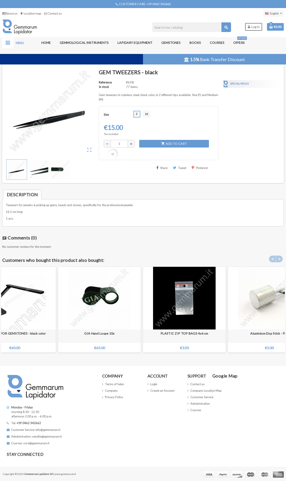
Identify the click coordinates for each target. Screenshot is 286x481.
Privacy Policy (114, 397)
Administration (200, 403)
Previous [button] (272, 259)
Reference (105, 82)
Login (153, 384)
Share (162, 168)
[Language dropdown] (273, 13)
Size (106, 114)
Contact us (53, 13)
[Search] (191, 27)
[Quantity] (119, 143)
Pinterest (200, 168)
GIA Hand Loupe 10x (99, 333)
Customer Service (201, 397)
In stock (104, 87)
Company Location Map (206, 390)
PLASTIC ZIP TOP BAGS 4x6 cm (184, 333)
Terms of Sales (114, 384)
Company (111, 390)
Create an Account (162, 390)
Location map (30, 13)
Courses (195, 410)
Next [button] (279, 259)
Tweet (179, 168)
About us (9, 13)
